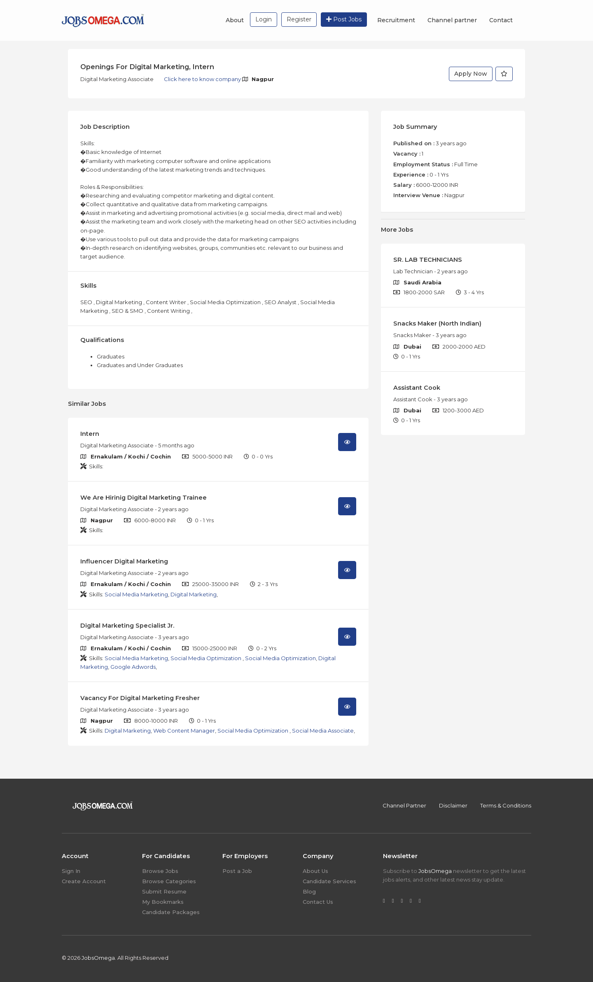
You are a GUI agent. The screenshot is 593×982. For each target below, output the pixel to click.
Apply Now (470, 73)
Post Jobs (344, 19)
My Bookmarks (163, 901)
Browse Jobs (160, 871)
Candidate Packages (171, 912)
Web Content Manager (184, 730)
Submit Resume (164, 891)
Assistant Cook (416, 387)
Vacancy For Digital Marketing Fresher (140, 698)
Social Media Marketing (136, 594)
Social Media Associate (323, 730)
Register (299, 19)
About (235, 20)
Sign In (71, 871)
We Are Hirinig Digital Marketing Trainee (143, 497)
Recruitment (396, 20)
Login (263, 19)
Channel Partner (404, 805)
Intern (89, 433)
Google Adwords (133, 666)
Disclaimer (453, 805)
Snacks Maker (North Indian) (437, 323)
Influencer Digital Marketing (124, 561)
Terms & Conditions (505, 805)
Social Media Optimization (206, 658)
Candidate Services (329, 881)
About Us (315, 871)
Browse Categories (169, 881)
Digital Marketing (193, 594)
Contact (501, 20)
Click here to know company (203, 79)
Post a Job (237, 871)
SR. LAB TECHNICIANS (427, 259)
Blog (309, 891)
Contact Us (318, 901)
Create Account (84, 881)
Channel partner (452, 20)
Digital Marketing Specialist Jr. (127, 625)
